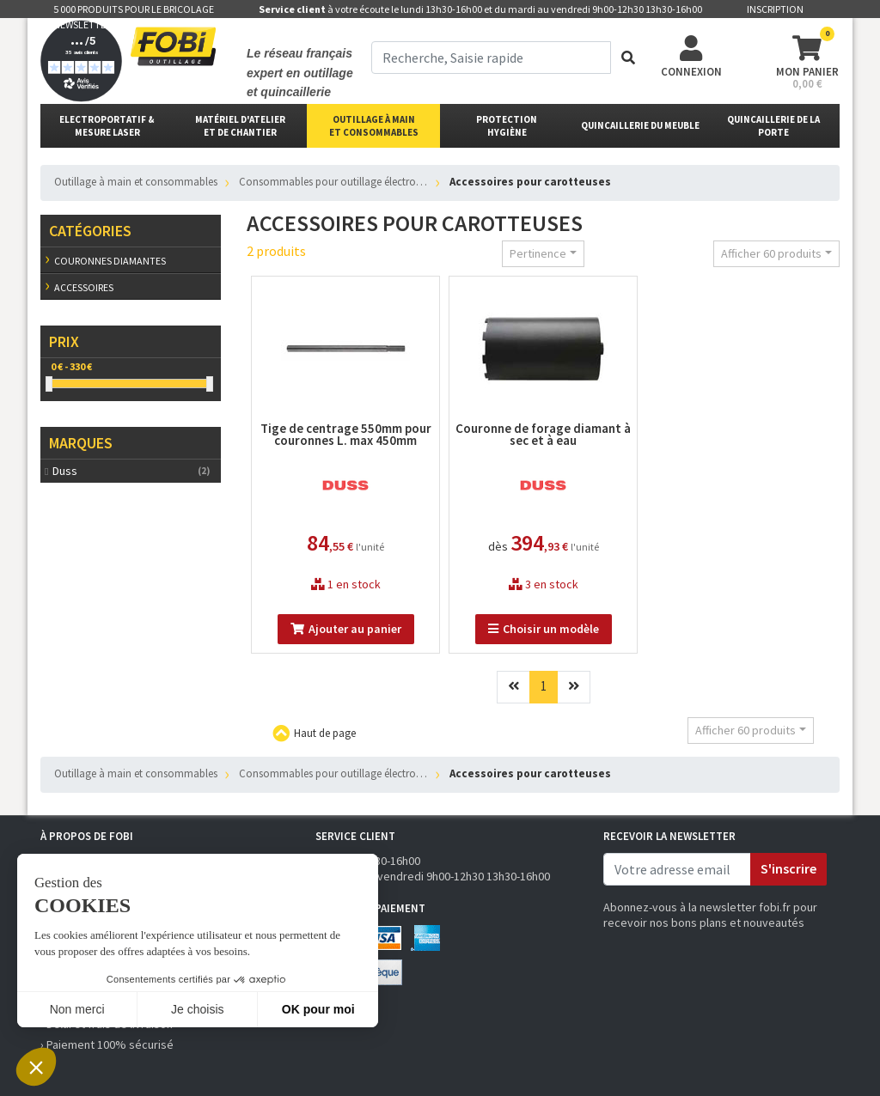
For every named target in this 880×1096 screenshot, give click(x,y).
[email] (677, 869)
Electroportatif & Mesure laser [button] (107, 125)
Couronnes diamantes (110, 260)
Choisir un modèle (543, 628)
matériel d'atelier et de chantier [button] (240, 125)
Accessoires (83, 287)
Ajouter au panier (345, 628)
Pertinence (538, 253)
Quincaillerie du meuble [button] (640, 125)
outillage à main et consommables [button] (374, 125)
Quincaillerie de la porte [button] (773, 125)
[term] (491, 57)
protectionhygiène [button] (506, 125)
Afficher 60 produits (771, 253)
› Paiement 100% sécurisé (107, 1044)
